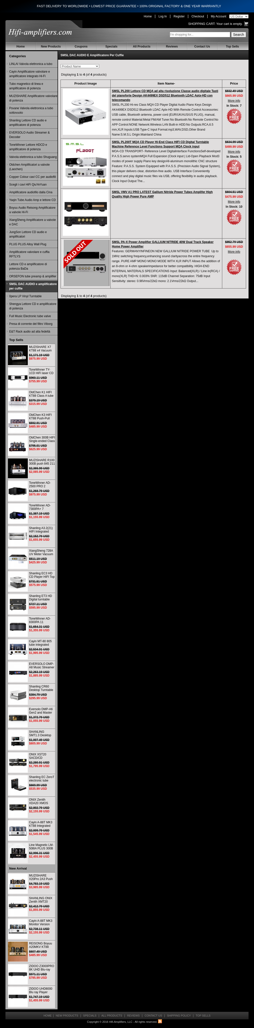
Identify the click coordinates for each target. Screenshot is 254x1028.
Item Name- (166, 83)
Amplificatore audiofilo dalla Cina (30, 192)
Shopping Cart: (202, 24)
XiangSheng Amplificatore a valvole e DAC (32, 222)
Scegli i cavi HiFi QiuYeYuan (28, 184)
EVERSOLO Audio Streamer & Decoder (29, 135)
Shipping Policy (179, 1015)
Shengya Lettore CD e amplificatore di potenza (32, 306)
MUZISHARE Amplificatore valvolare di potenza (33, 98)
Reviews (172, 46)
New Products (51, 46)
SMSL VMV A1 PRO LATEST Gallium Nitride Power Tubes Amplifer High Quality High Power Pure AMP (162, 194)
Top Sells (232, 46)
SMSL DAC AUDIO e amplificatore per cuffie (33, 286)
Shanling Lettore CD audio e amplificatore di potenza (28, 123)
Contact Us (202, 46)
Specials (111, 46)
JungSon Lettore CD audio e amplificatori (28, 234)
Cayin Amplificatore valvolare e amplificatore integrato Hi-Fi (29, 74)
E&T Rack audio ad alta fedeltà (29, 331)
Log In (163, 16)
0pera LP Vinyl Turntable (25, 296)
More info (234, 100)
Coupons (81, 46)
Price (234, 83)
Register (179, 16)
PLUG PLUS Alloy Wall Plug (27, 244)
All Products (142, 46)
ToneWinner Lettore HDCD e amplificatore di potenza (28, 147)
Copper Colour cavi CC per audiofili (32, 177)
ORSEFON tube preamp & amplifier (32, 276)
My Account (218, 16)
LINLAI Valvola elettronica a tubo (30, 64)
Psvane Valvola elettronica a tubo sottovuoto (31, 110)
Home (148, 16)
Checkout (197, 16)
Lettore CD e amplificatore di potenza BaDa (28, 266)
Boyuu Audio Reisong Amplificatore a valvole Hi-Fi (32, 210)
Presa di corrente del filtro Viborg (31, 324)
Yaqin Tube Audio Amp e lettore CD (32, 200)
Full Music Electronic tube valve (30, 316)
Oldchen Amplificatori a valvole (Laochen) (29, 167)
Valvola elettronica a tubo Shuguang (33, 157)
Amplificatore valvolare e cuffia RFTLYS (29, 254)
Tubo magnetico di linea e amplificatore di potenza (26, 86)
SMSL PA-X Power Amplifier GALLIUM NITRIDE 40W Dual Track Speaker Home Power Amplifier (163, 244)
